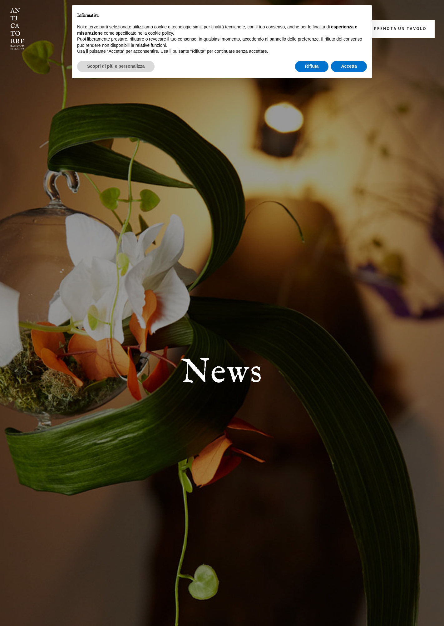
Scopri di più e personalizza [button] (116, 66)
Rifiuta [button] (312, 66)
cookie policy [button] (160, 33)
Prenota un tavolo (400, 29)
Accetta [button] (349, 66)
